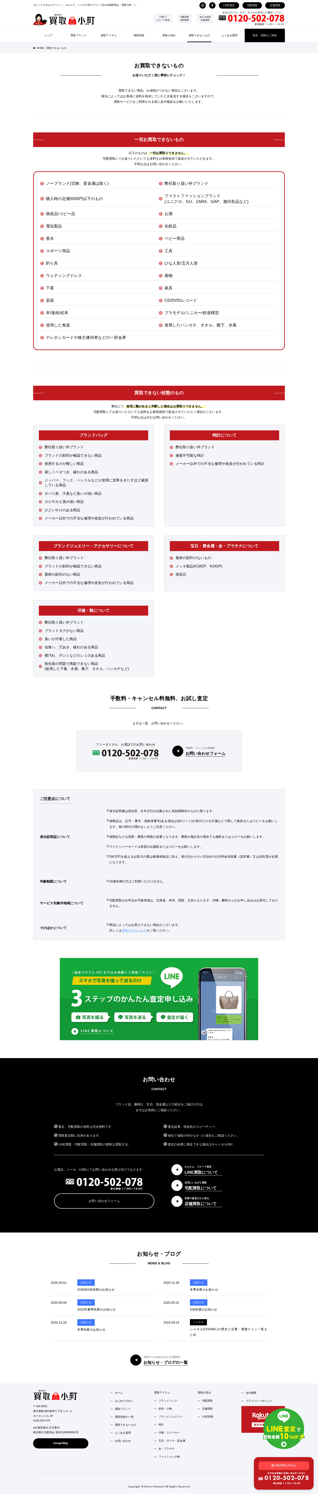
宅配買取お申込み (283, 1465)
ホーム (119, 1392)
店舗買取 (275, 5)
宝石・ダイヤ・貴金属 (172, 1440)
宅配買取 (252, 5)
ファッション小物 (169, 1456)
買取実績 (139, 35)
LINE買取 (208, 1416)
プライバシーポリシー (259, 1400)
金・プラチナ (167, 1448)
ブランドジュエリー (171, 1416)
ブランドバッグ (168, 1400)
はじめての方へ (124, 1400)
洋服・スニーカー (169, 1432)
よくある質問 (229, 35)
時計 (161, 1424)
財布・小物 (165, 1408)
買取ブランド (78, 35)
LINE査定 (229, 5)
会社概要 (251, 1392)
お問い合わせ (123, 1440)
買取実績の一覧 (124, 1416)
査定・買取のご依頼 (265, 35)
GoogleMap (60, 1443)
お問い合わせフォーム (104, 1201)
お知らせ (86, 1282)
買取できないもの (199, 35)
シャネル (198, 1322)
